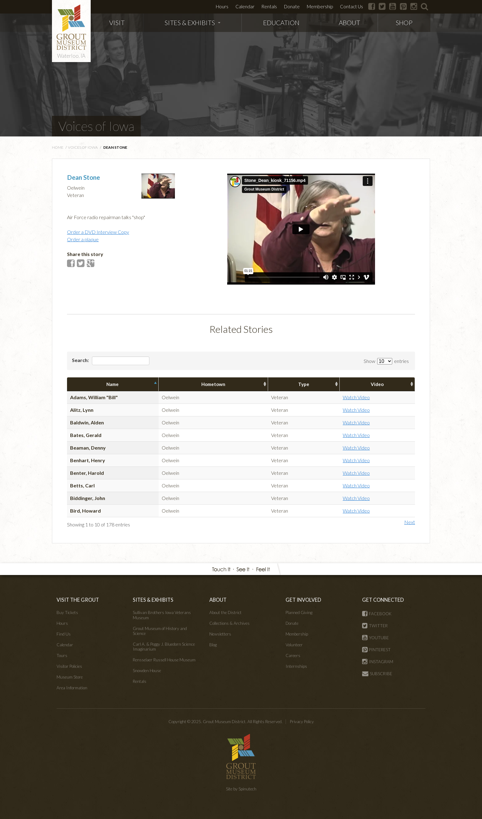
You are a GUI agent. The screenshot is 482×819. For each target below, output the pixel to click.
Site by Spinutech (241, 788)
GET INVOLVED (303, 600)
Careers (293, 655)
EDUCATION (281, 22)
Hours (222, 6)
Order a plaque (83, 239)
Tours (62, 655)
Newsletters (220, 634)
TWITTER (375, 625)
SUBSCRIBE (377, 673)
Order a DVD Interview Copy (98, 232)
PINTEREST (376, 649)
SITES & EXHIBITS (192, 22)
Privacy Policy (302, 721)
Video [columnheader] (377, 384)
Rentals (269, 6)
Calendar (245, 6)
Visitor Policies (69, 666)
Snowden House (147, 670)
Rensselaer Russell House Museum (164, 659)
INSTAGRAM (377, 661)
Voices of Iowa (96, 126)
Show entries (386, 361)
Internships (296, 666)
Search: (110, 360)
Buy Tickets (67, 612)
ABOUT (349, 22)
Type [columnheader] (303, 384)
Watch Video (356, 397)
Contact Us (351, 6)
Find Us (64, 634)
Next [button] (409, 522)
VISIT (116, 22)
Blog (213, 644)
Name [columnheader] (112, 384)
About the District (225, 612)
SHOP (404, 22)
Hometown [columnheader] (213, 384)
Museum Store (70, 677)
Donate (292, 6)
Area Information (72, 687)
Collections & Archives (229, 623)
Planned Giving (299, 612)
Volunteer (294, 644)
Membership (320, 6)
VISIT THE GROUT (78, 600)
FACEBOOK (377, 613)
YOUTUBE (375, 637)
